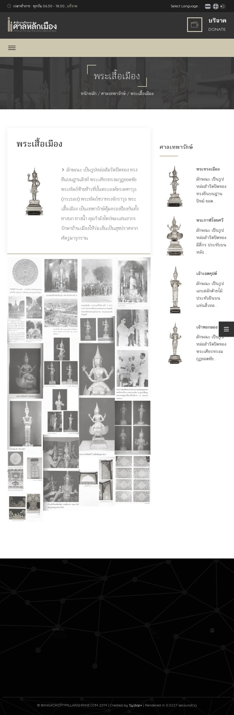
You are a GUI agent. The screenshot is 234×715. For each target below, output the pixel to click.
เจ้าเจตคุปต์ (206, 273)
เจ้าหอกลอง (207, 327)
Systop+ (135, 705)
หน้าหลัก (89, 93)
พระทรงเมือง (208, 169)
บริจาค (72, 6)
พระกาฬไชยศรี (209, 220)
